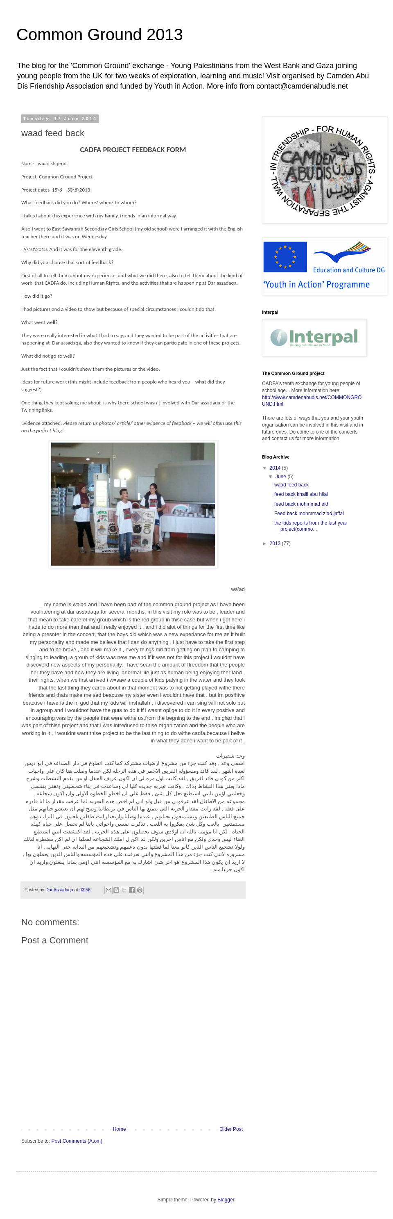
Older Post (231, 1129)
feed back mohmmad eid (301, 504)
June (281, 476)
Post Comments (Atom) (76, 1141)
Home (119, 1129)
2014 (276, 468)
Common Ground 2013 (99, 34)
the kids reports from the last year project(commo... (310, 526)
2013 (276, 543)
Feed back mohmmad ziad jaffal (309, 513)
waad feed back (291, 485)
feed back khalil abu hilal (301, 494)
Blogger (225, 1200)
